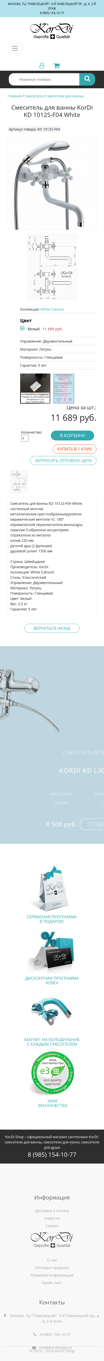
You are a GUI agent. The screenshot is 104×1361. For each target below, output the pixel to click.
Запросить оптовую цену (63, 460)
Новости (52, 1255)
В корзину (72, 435)
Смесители (34, 96)
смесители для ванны (64, 96)
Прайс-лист (52, 1308)
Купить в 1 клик (74, 449)
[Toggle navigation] (15, 48)
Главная (15, 96)
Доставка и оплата (52, 1247)
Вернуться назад (51, 628)
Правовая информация (52, 1300)
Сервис (51, 1262)
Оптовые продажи (52, 1293)
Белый (34, 328)
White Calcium (52, 309)
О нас (52, 1285)
